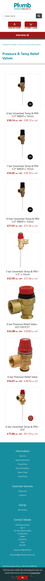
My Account (23, 491)
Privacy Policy (22, 464)
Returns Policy (22, 472)
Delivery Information (23, 460)
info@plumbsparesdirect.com (25, 555)
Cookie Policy (22, 476)
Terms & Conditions (22, 468)
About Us (22, 456)
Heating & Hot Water (9, 44)
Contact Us (22, 495)
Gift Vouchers (22, 510)
